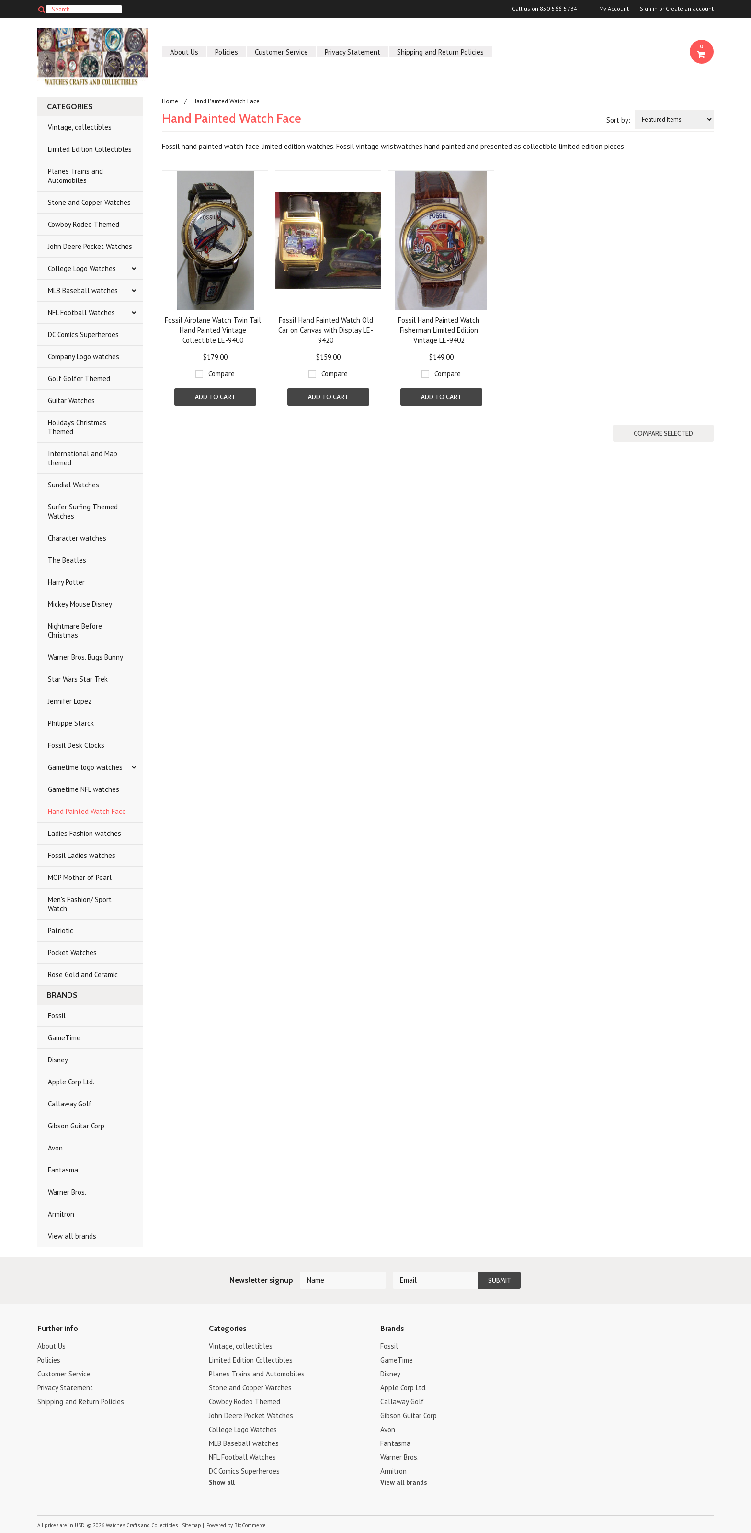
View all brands (72, 1235)
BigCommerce (250, 1525)
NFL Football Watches (81, 312)
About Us (184, 51)
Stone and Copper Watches (89, 202)
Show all (222, 1482)
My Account (614, 8)
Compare (221, 373)
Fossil (57, 1015)
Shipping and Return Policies (440, 51)
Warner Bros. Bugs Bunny (85, 657)
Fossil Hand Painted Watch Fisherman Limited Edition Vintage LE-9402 (438, 330)
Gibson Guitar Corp (76, 1125)
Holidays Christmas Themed (77, 427)
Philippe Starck (71, 723)
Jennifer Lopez (69, 701)
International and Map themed (82, 458)
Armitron (61, 1213)
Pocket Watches (72, 952)
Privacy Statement (352, 51)
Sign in (649, 8)
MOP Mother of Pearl (80, 877)
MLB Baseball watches (83, 290)
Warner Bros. (67, 1191)
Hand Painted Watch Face (87, 811)
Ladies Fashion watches (84, 833)
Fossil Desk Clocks (76, 745)
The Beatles (67, 559)
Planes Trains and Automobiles (75, 176)
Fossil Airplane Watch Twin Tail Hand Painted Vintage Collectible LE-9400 (213, 330)
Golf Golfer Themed (79, 378)
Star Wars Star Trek (78, 679)
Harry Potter (66, 581)
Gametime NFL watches (83, 789)
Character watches (77, 537)
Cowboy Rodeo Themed (83, 224)
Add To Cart (215, 397)
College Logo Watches (82, 268)
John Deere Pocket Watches (90, 246)
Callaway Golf (69, 1103)
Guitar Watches (71, 400)
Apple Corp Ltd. (71, 1081)
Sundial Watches (73, 484)
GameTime (64, 1037)
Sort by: (618, 119)
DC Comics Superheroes (83, 334)
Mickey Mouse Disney (80, 604)
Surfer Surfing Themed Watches (83, 511)
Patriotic (60, 930)
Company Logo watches (83, 356)
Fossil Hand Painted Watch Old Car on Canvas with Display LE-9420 (325, 330)
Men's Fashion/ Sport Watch (80, 904)
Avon (55, 1147)
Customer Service (281, 51)
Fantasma (63, 1169)
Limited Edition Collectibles (90, 149)
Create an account (690, 8)
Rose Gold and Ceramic (83, 974)
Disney (58, 1059)
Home (170, 101)
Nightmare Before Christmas (75, 630)
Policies (226, 51)
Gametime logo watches (85, 767)
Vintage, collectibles (80, 127)
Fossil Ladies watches (81, 855)
